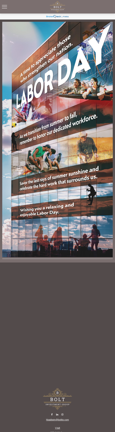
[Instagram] (62, 414)
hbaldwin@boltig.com (57, 419)
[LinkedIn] (57, 414)
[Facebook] (52, 414)
